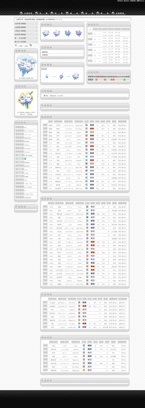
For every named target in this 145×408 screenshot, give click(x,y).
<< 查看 (18, 46)
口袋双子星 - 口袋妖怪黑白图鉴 (25, 19)
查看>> (29, 46)
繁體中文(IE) (140, 1)
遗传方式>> (122, 303)
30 (108, 129)
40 (108, 171)
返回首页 (120, 1)
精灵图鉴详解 (40, 19)
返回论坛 (126, 1)
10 (108, 125)
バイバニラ (27, 134)
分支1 (44, 69)
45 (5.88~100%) (28, 194)
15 (108, 136)
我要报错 (133, 1)
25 (100, 327)
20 (108, 164)
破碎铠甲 (27, 166)
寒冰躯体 (27, 162)
